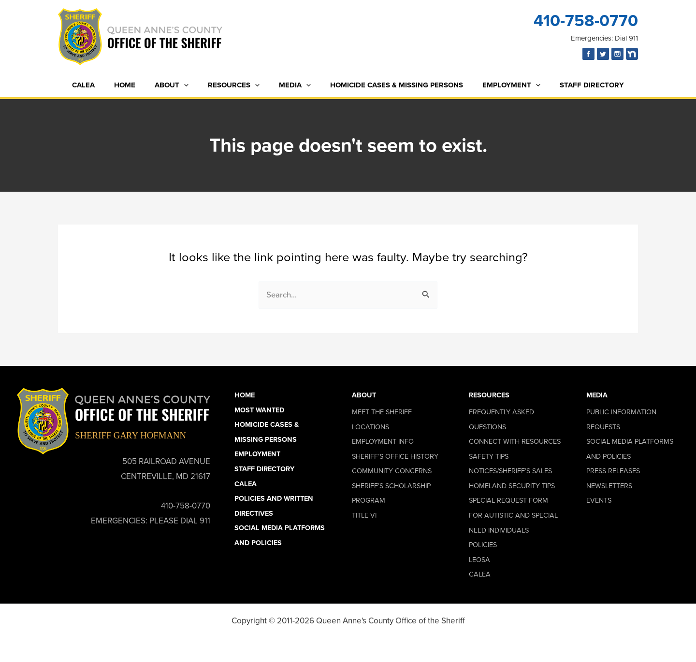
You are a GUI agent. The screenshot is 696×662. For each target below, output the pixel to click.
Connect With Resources (515, 441)
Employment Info (383, 441)
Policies (483, 544)
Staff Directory (575, 85)
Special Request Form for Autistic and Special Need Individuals (513, 515)
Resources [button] (489, 395)
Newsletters (609, 485)
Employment (499, 85)
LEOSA (479, 559)
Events (598, 500)
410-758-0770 (586, 20)
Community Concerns (392, 471)
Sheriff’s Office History (395, 456)
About (179, 85)
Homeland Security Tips (512, 485)
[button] (191, 85)
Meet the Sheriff (382, 412)
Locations (370, 427)
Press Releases (613, 471)
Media (292, 85)
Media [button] (597, 395)
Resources (236, 85)
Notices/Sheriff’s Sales (510, 471)
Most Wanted (259, 410)
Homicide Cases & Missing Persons (389, 85)
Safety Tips (488, 456)
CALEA (100, 85)
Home (136, 85)
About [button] (364, 395)
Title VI (364, 515)
